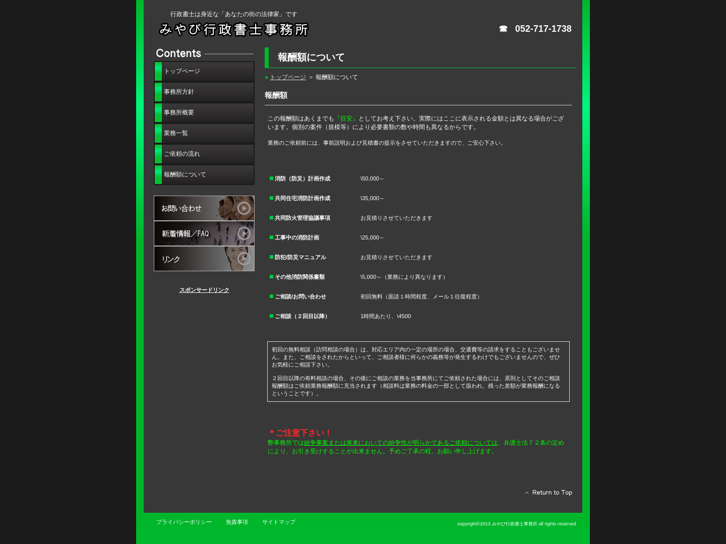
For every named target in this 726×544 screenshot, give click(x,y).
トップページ (288, 77)
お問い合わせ (204, 208)
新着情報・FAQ (204, 233)
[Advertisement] (204, 353)
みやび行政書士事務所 (262, 29)
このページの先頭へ (545, 495)
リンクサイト (204, 258)
